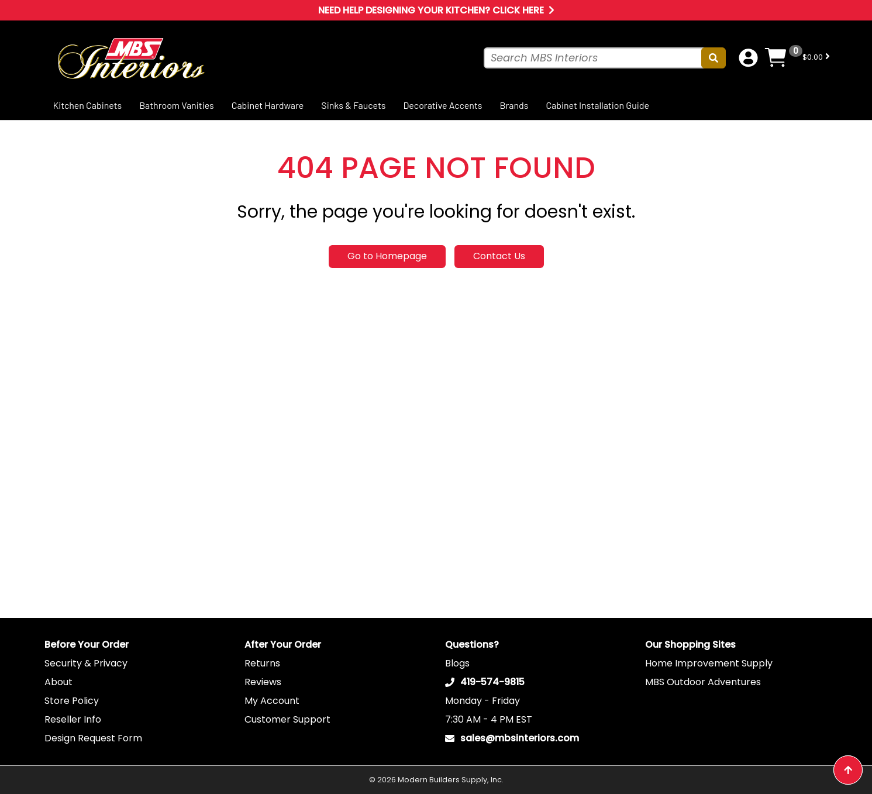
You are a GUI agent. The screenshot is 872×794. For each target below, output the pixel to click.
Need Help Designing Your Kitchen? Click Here (436, 10)
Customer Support (287, 719)
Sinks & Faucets (353, 105)
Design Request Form (93, 738)
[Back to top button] (848, 770)
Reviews (262, 682)
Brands (513, 105)
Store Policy (71, 700)
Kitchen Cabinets (87, 105)
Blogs (457, 663)
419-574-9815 (492, 682)
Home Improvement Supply (709, 663)
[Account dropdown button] (748, 58)
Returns (262, 663)
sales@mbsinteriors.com (519, 738)
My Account (271, 700)
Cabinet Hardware (268, 105)
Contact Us (499, 256)
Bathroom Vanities (176, 105)
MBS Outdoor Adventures (703, 682)
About (58, 682)
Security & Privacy (85, 663)
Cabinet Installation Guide (597, 105)
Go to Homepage (387, 256)
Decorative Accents (442, 105)
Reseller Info (72, 719)
